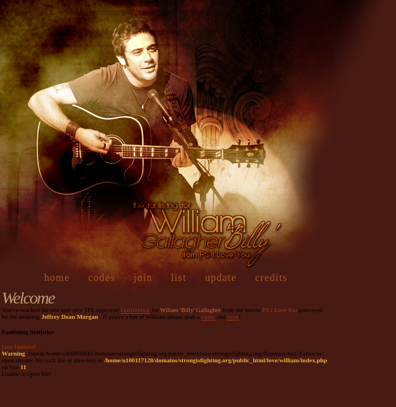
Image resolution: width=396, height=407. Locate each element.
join (143, 277)
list (178, 277)
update (221, 277)
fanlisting (135, 310)
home (56, 277)
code (208, 317)
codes (101, 277)
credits (271, 277)
